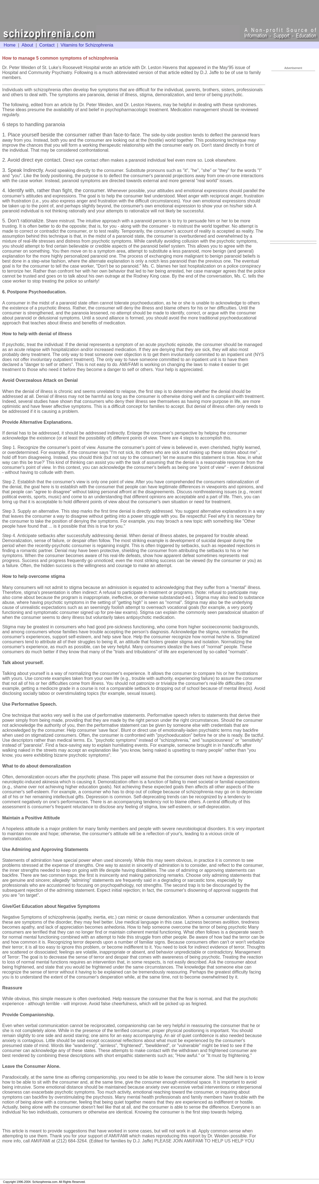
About (27, 45)
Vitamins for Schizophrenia (87, 45)
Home (10, 45)
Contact (47, 45)
